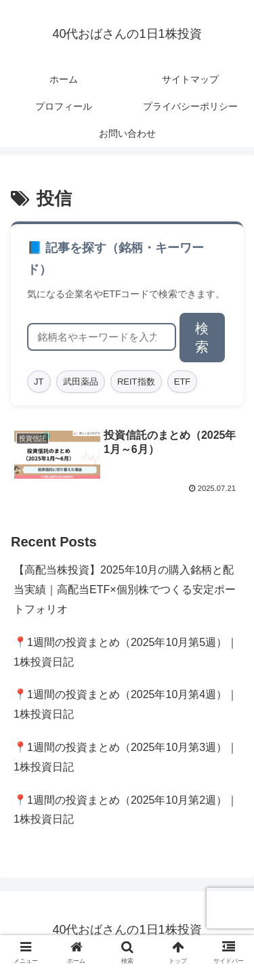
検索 (202, 337)
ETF (182, 381)
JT (38, 381)
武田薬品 (80, 381)
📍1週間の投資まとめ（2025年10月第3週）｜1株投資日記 (126, 757)
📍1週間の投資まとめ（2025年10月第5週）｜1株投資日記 (126, 652)
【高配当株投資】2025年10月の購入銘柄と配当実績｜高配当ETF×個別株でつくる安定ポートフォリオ (125, 589)
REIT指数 (136, 381)
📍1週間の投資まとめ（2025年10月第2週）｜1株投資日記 (126, 809)
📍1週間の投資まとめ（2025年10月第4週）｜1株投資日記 (126, 704)
